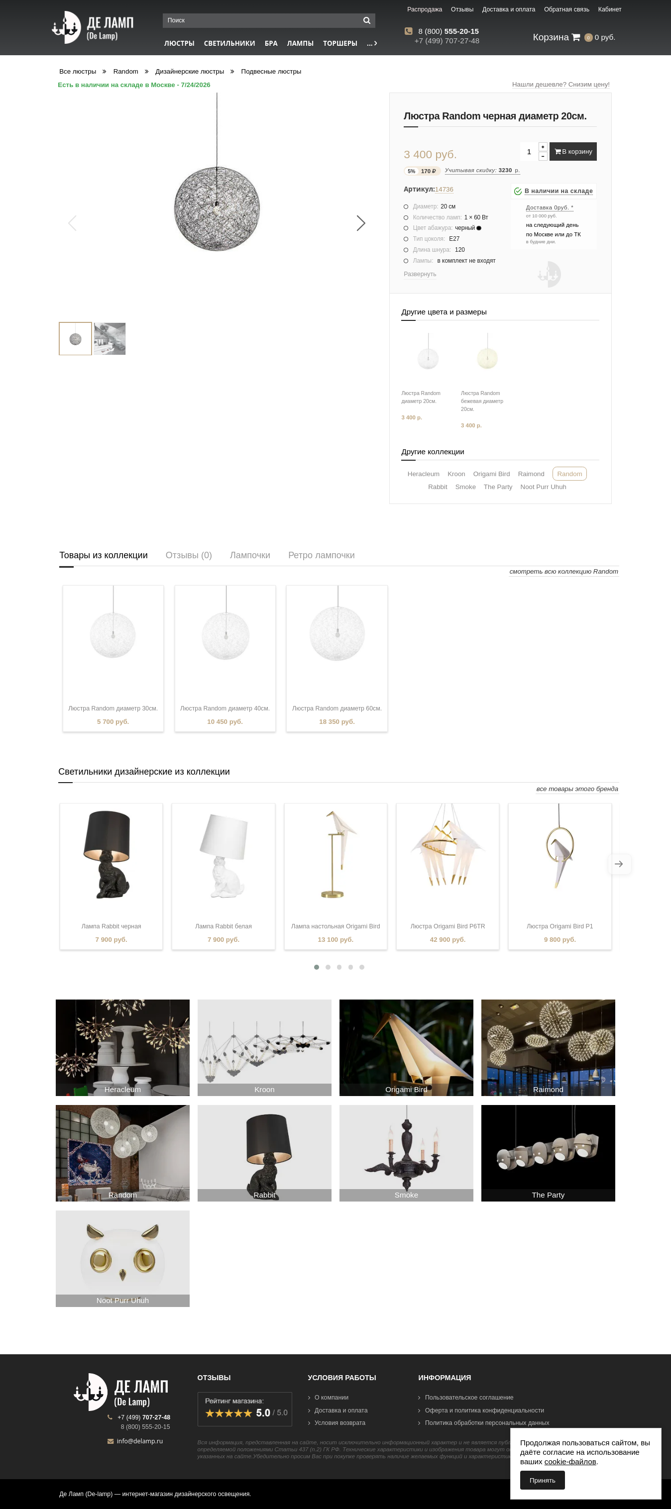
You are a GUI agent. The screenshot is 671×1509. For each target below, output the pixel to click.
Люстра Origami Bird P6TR (448, 926)
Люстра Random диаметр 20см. (421, 397)
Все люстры (77, 71)
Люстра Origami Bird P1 (560, 926)
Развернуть (420, 274)
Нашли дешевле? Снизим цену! (561, 84)
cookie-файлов (570, 1461)
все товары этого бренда (577, 789)
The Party (498, 487)
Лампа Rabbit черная (111, 926)
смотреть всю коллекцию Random (564, 571)
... (372, 43)
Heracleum (424, 474)
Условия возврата (337, 1422)
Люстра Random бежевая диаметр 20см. (482, 401)
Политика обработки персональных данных (483, 1422)
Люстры (179, 43)
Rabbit (437, 487)
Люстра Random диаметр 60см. (337, 708)
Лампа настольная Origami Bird (335, 926)
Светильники (229, 43)
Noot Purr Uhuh (543, 487)
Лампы (300, 43)
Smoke (465, 487)
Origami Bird (491, 474)
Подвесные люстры (271, 71)
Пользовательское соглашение (465, 1397)
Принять (543, 1480)
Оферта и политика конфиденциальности (481, 1410)
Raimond (531, 474)
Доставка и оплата (338, 1410)
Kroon (456, 474)
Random (125, 71)
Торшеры (340, 43)
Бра (271, 43)
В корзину (573, 151)
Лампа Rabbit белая (223, 926)
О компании (328, 1397)
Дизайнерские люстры (189, 71)
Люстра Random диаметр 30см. (113, 708)
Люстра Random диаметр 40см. (225, 708)
